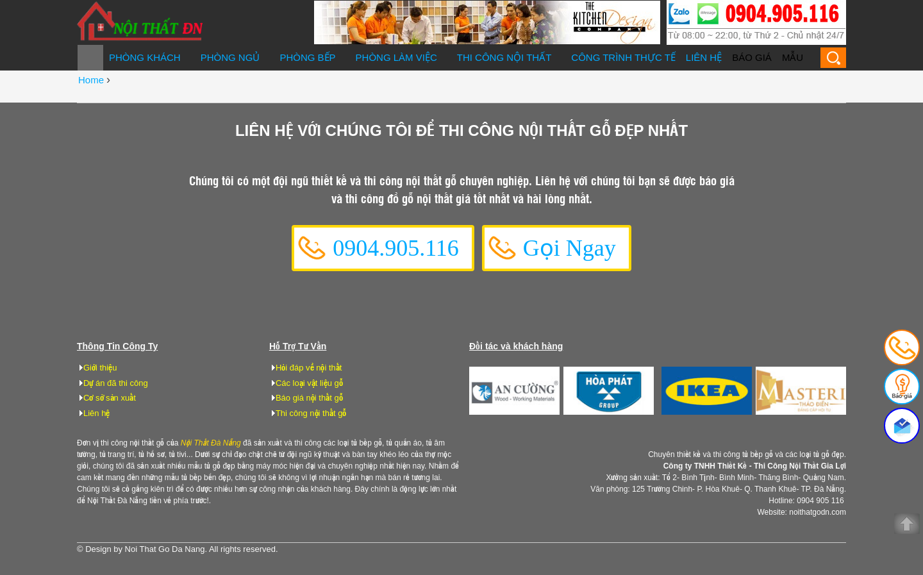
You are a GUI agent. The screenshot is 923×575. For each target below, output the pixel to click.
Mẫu (792, 57)
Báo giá (752, 57)
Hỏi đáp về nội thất (309, 367)
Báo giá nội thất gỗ (309, 398)
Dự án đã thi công (115, 383)
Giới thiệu (100, 367)
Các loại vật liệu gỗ (309, 383)
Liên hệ (704, 57)
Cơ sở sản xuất (109, 398)
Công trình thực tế (623, 57)
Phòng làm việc (396, 57)
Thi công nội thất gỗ (311, 413)
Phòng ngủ (230, 57)
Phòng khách (145, 57)
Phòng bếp (307, 57)
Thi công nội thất (504, 57)
